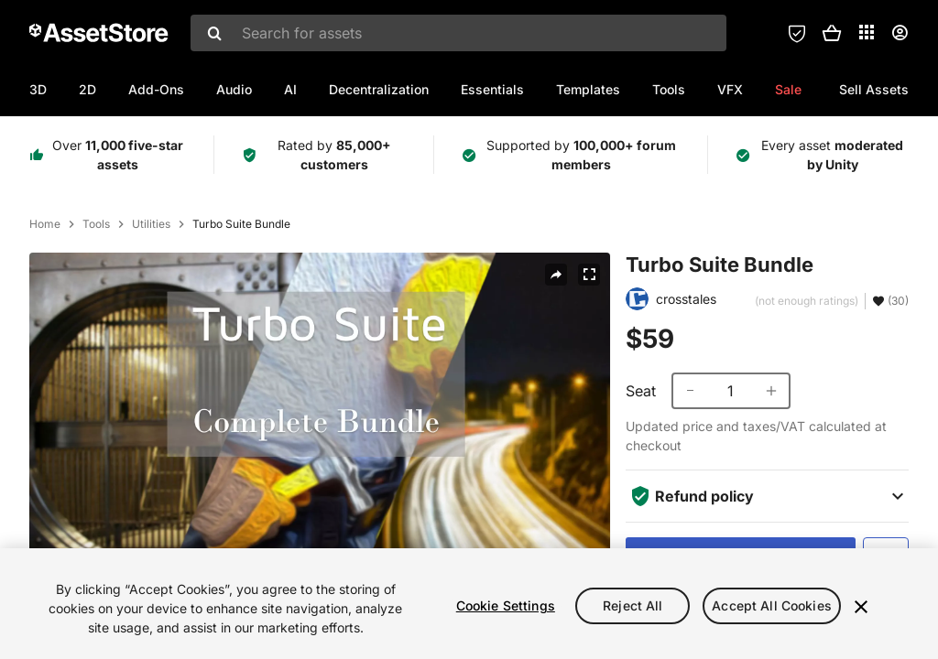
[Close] (861, 607)
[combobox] (458, 33)
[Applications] (867, 32)
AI (290, 89)
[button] (832, 33)
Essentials (492, 89)
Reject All (632, 605)
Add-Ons (156, 89)
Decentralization (379, 89)
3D (38, 89)
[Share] (556, 275)
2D (87, 89)
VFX (730, 89)
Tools (668, 89)
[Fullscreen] (589, 275)
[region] (469, 603)
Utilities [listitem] (151, 224)
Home (44, 224)
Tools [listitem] (96, 224)
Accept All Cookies (772, 605)
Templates (588, 89)
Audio (234, 89)
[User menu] (899, 33)
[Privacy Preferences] (797, 33)
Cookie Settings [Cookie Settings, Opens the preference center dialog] (505, 605)
